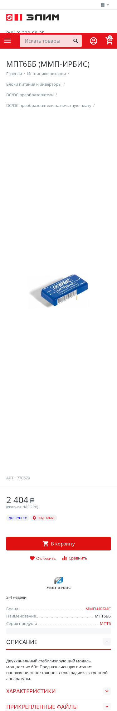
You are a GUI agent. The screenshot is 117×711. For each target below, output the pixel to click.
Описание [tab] (58, 642)
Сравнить (74, 558)
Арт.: (10, 478)
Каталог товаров (7, 40)
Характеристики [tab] (58, 691)
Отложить (43, 558)
